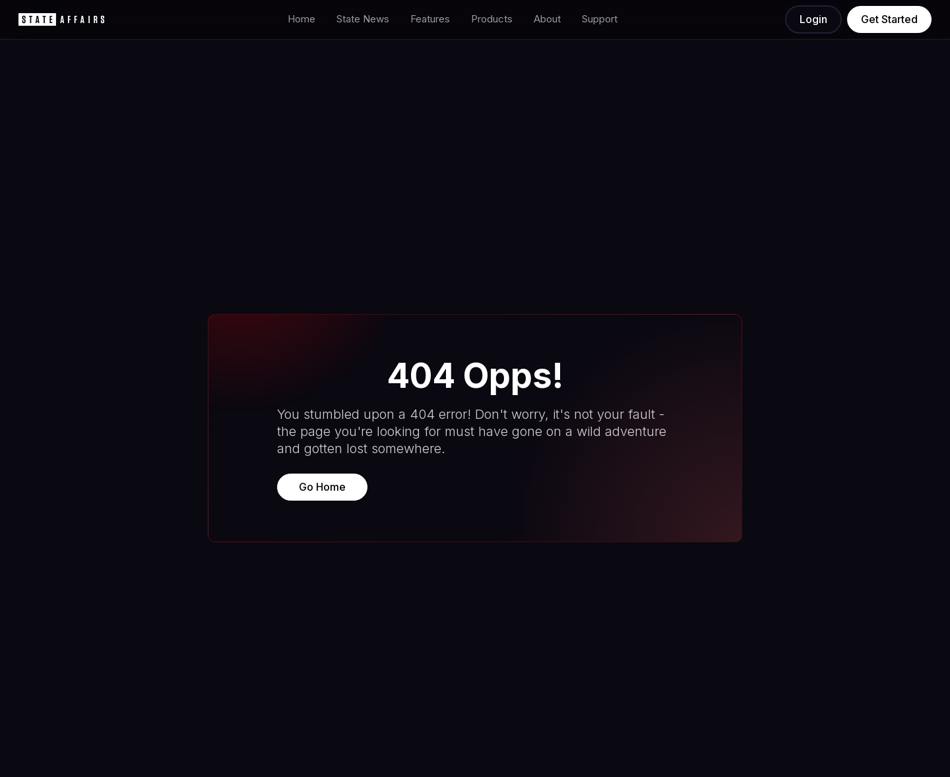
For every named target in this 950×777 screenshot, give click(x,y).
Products (492, 19)
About (547, 19)
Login (813, 19)
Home (301, 19)
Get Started (889, 19)
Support (600, 19)
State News (362, 19)
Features (430, 19)
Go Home (322, 486)
